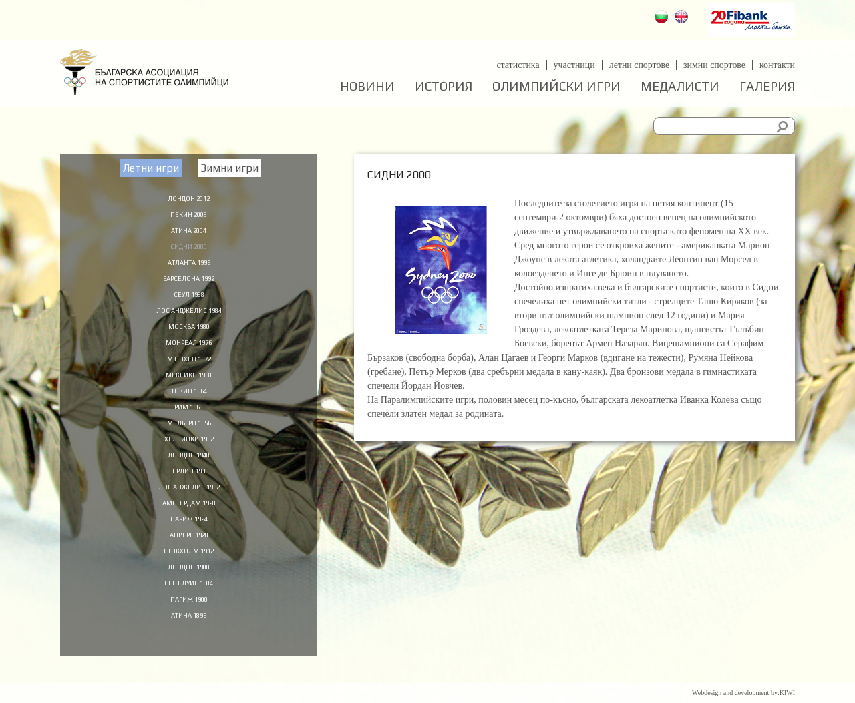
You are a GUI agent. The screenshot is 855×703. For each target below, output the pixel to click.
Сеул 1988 (189, 299)
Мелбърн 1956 (189, 436)
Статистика (516, 65)
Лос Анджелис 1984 (188, 317)
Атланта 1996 (188, 265)
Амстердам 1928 (189, 521)
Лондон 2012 (189, 197)
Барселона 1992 (189, 283)
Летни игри (151, 168)
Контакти (777, 65)
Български (663, 18)
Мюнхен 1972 (188, 368)
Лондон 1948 (189, 470)
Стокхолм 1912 (188, 572)
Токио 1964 (189, 402)
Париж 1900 (189, 623)
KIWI (787, 692)
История (443, 86)
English (683, 18)
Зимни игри (229, 168)
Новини (367, 86)
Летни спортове (638, 65)
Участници (573, 65)
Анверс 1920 (188, 555)
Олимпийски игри (556, 86)
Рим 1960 (188, 419)
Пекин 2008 (188, 215)
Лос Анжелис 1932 (188, 504)
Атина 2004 (189, 231)
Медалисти (680, 86)
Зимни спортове (714, 65)
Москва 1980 (188, 333)
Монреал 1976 (189, 351)
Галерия (767, 86)
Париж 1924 (189, 538)
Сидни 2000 (189, 249)
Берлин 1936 (189, 487)
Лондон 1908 (189, 589)
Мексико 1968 (188, 385)
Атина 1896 (189, 640)
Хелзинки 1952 (189, 453)
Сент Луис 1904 (189, 606)
